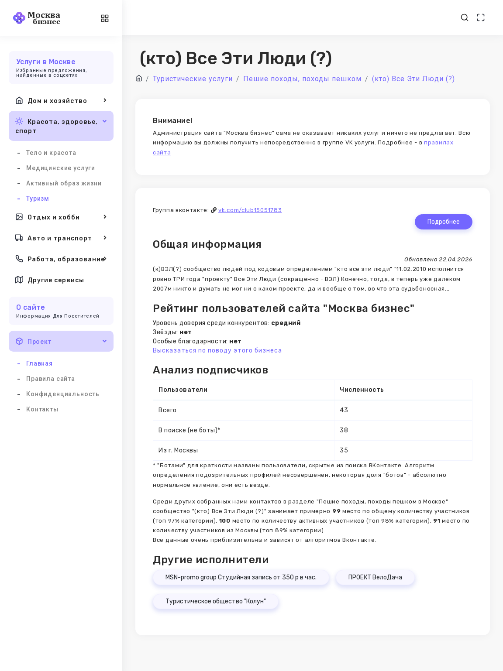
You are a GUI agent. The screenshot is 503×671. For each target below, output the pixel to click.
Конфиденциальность (63, 393)
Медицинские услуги (60, 167)
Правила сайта (50, 378)
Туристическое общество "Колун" (215, 601)
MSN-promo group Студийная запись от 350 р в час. (241, 577)
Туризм (37, 198)
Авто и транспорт (61, 238)
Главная (39, 363)
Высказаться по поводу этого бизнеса (217, 350)
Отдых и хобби (61, 217)
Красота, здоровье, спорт (61, 125)
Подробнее (443, 222)
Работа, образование (61, 258)
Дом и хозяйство (61, 100)
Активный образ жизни (64, 183)
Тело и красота (51, 152)
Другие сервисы (49, 279)
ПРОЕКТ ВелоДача (375, 577)
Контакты (42, 409)
